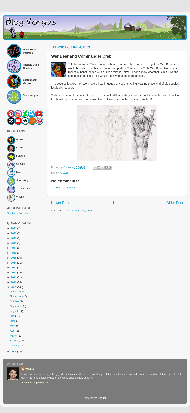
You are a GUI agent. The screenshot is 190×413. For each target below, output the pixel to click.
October (15, 301)
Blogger (101, 398)
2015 (14, 257)
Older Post (174, 203)
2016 (14, 253)
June (13, 321)
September (16, 306)
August (14, 311)
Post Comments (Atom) (79, 210)
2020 (14, 233)
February (15, 340)
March (14, 335)
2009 (14, 287)
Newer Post (60, 203)
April (13, 330)
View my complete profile (35, 382)
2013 (14, 267)
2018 (14, 243)
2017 (14, 248)
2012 (14, 272)
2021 (14, 228)
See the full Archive (18, 213)
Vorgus (29, 369)
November (16, 296)
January (15, 345)
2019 (14, 238)
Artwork (64, 172)
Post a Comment (65, 187)
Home (117, 203)
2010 (14, 282)
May (12, 326)
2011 (14, 277)
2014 (14, 262)
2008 (14, 351)
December (16, 291)
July (12, 316)
